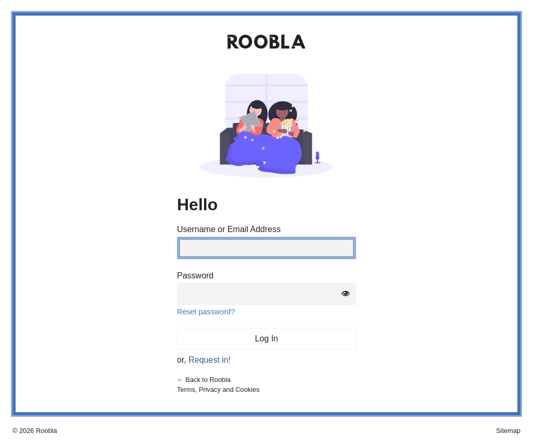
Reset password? (206, 312)
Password (195, 276)
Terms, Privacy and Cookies (218, 389)
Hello (197, 204)
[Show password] (345, 294)
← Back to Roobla (204, 380)
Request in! (209, 359)
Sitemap (508, 431)
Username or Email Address (229, 229)
